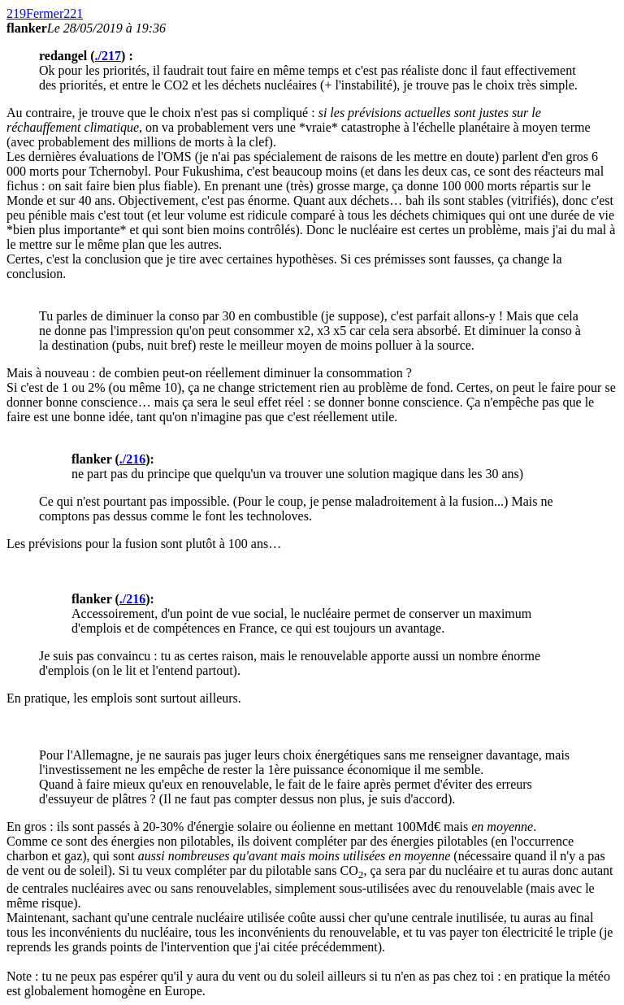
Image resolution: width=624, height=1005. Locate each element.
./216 (132, 459)
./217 (108, 56)
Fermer (44, 13)
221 (73, 13)
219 (16, 13)
